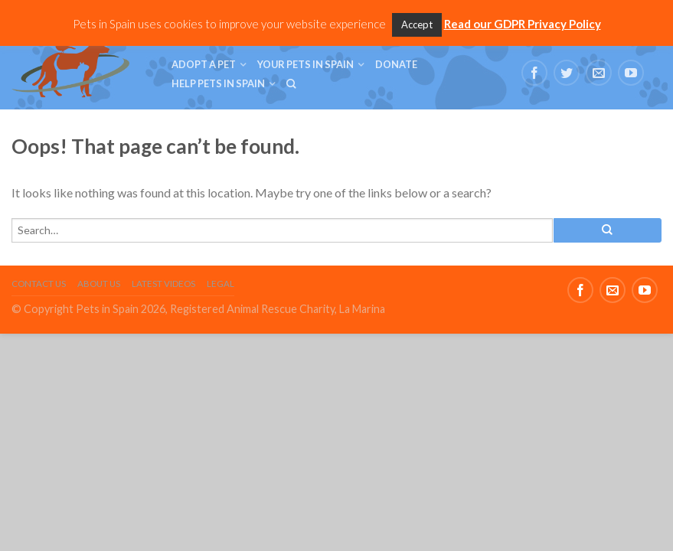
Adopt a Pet (204, 64)
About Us (98, 284)
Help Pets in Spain (218, 83)
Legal (220, 284)
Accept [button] (417, 24)
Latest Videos (163, 284)
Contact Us (38, 284)
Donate (396, 64)
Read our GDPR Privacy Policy (522, 24)
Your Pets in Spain (305, 64)
